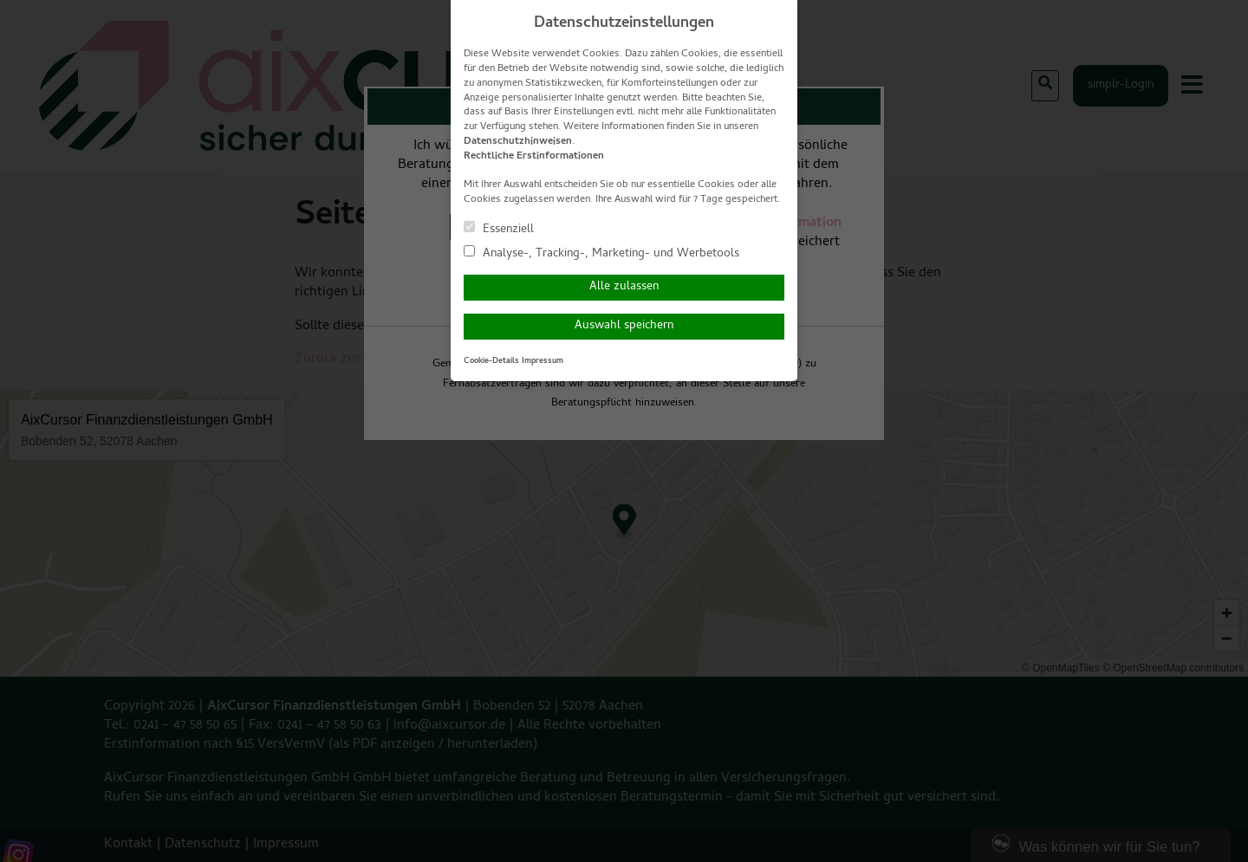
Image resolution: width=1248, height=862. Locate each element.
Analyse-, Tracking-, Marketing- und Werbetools (601, 253)
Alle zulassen (624, 287)
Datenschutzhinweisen (518, 142)
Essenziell (499, 229)
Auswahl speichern (624, 326)
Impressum (542, 361)
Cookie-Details (491, 361)
